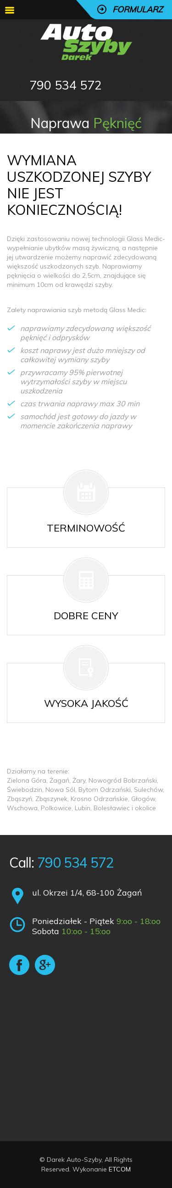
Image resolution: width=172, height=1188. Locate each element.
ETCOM (120, 1169)
